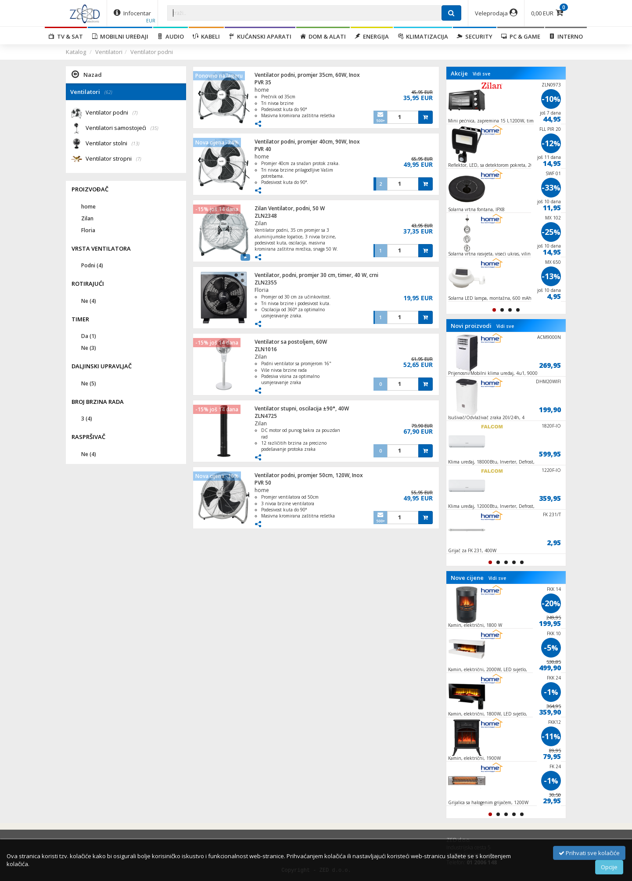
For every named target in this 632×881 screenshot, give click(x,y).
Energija (372, 36)
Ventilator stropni (113, 159)
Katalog (76, 52)
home (262, 89)
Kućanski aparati (260, 36)
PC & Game (520, 36)
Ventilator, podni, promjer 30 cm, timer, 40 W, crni (316, 275)
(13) (136, 143)
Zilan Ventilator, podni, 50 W (290, 208)
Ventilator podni (151, 52)
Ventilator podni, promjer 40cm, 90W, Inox (307, 141)
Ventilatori (108, 52)
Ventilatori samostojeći (122, 128)
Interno (566, 36)
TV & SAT (66, 36)
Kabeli (206, 36)
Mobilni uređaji (120, 36)
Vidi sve (481, 74)
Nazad (87, 74)
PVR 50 (263, 482)
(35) (154, 128)
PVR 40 (263, 149)
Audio (170, 36)
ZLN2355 (266, 282)
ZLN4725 (266, 416)
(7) (135, 113)
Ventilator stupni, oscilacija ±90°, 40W (302, 408)
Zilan (261, 223)
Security (474, 36)
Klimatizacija (423, 36)
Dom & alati (323, 36)
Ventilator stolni (113, 143)
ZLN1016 (266, 349)
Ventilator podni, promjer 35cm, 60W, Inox (307, 75)
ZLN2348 (266, 215)
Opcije (609, 867)
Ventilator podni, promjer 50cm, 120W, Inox (309, 475)
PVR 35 (263, 82)
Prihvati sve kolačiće (589, 853)
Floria (262, 290)
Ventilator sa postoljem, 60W (291, 341)
